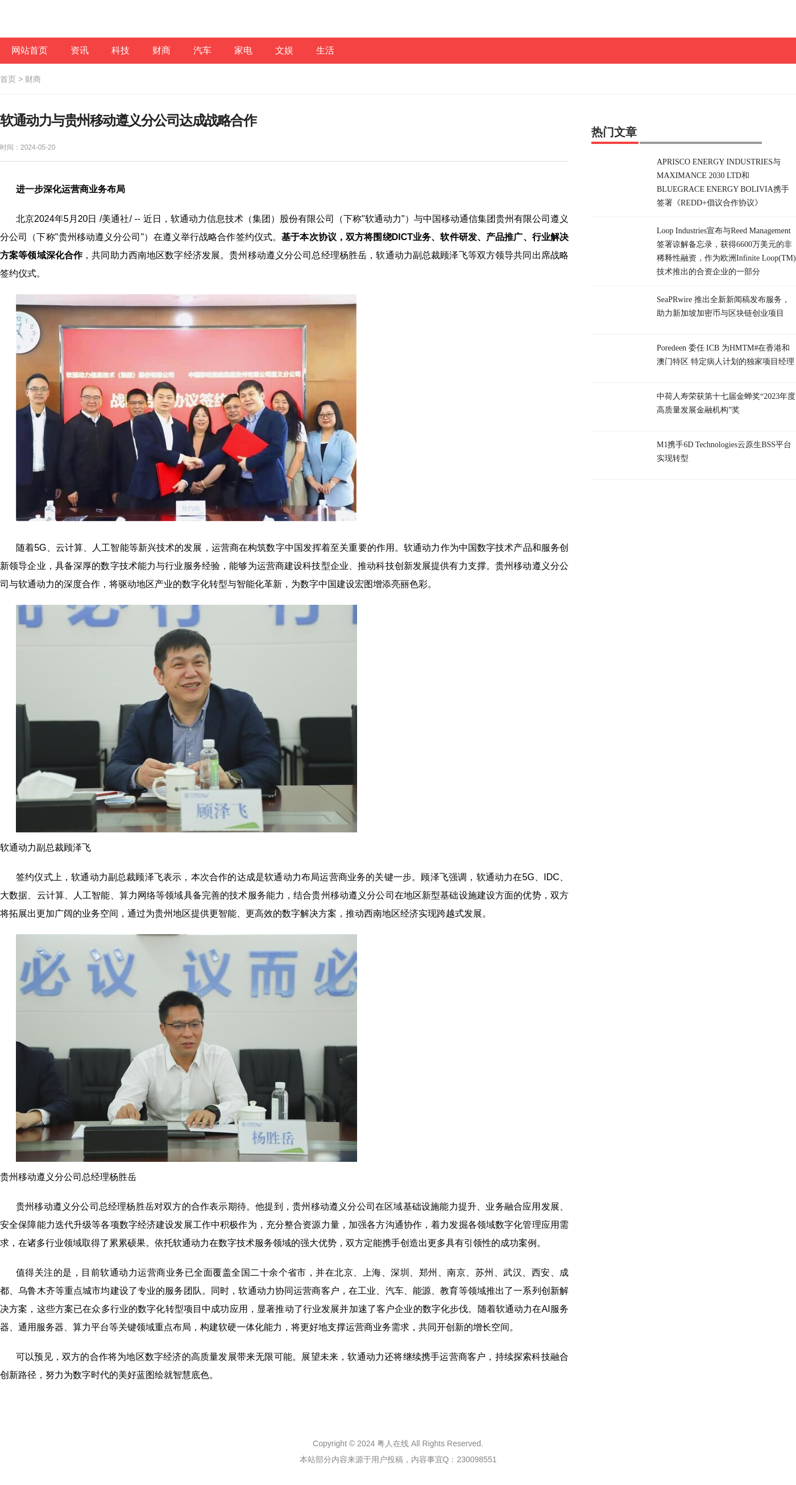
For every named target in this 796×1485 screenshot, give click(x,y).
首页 (8, 79)
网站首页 (29, 50)
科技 (120, 50)
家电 (243, 50)
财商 (161, 50)
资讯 (80, 50)
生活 (325, 50)
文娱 (284, 50)
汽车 (202, 50)
